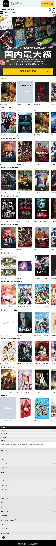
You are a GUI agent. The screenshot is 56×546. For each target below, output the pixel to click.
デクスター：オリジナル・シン (24, 394)
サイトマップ (24, 447)
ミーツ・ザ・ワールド (5, 422)
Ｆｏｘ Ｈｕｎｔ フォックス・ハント (10, 223)
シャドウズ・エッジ (5, 194)
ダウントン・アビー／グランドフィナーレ (10, 394)
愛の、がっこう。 (21, 280)
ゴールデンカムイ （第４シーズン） (26, 106)
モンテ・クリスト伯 (22, 194)
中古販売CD (18, 14)
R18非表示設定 (6, 495)
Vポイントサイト (5, 517)
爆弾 (1, 166)
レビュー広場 (4, 513)
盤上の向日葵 (3, 106)
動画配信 (3, 474)
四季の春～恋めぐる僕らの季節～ (42, 337)
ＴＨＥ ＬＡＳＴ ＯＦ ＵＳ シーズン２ (45, 394)
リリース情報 (28, 435)
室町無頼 (19, 166)
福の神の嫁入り (4, 365)
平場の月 (53, 106)
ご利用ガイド (4, 500)
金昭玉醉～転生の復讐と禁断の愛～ (42, 365)
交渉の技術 (19, 337)
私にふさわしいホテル (22, 422)
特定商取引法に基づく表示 (5, 447)
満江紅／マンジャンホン (23, 223)
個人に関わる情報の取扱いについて (39, 446)
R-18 (28, 442)
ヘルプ (2, 504)
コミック (11, 14)
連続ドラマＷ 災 (38, 106)
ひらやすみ (3, 280)
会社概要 (2, 446)
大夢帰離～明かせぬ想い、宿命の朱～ (26, 365)
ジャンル (28, 432)
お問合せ (3, 508)
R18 (54, 14)
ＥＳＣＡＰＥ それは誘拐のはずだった (43, 280)
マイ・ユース (3, 337)
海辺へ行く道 (37, 422)
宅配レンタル (5, 482)
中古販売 (4, 491)
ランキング (28, 438)
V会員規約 (7, 446)
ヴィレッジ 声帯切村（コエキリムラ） (43, 223)
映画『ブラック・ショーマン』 (8, 136)
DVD (3, 14)
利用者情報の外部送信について (16, 447)
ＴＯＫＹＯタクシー (39, 166)
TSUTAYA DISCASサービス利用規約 (15, 446)
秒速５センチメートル (22, 136)
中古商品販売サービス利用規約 (27, 446)
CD (6, 14)
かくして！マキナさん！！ (6, 308)
